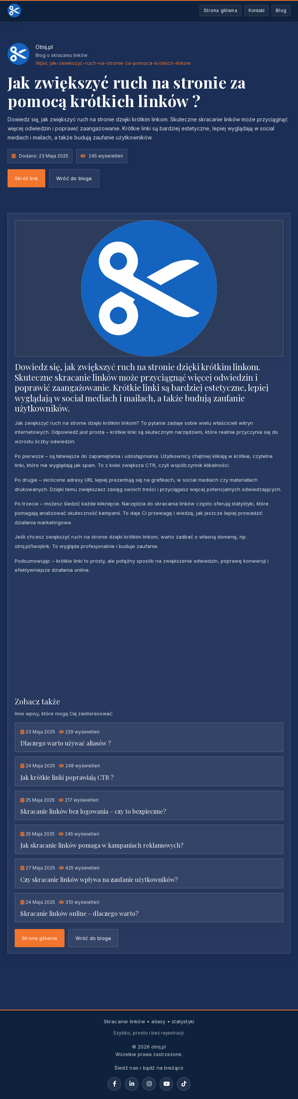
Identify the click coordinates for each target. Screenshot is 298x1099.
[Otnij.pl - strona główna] (14, 10)
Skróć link (26, 178)
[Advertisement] (149, 634)
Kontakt (256, 10)
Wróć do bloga (74, 178)
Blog (281, 10)
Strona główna (220, 10)
